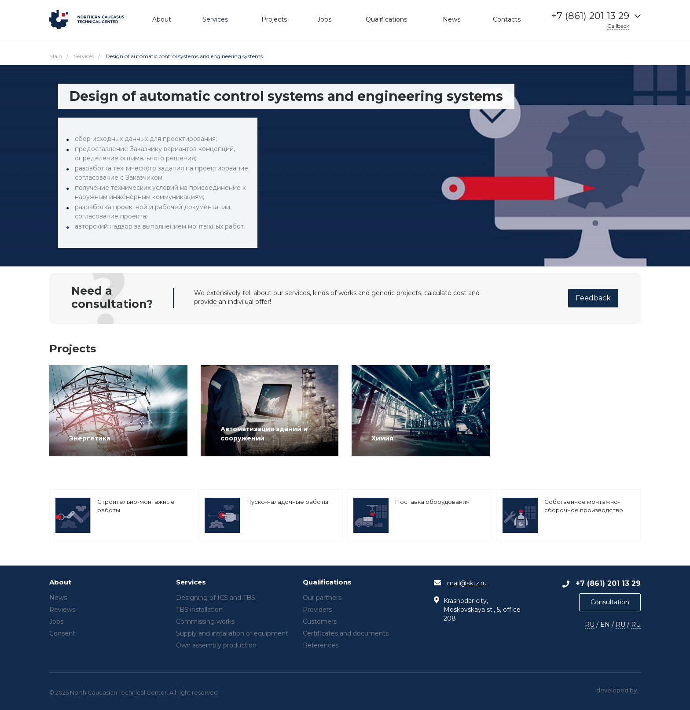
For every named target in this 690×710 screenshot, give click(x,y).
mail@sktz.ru (467, 583)
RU (590, 625)
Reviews (62, 610)
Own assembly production (216, 645)
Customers (320, 621)
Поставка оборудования (432, 501)
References (320, 645)
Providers (317, 610)
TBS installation (199, 610)
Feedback (593, 298)
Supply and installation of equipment (232, 633)
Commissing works (205, 621)
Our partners (322, 598)
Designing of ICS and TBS (215, 598)
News (58, 598)
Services (191, 582)
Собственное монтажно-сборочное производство (583, 505)
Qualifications (327, 582)
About (60, 582)
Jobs (56, 621)
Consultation (610, 602)
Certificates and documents (346, 633)
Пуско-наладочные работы (287, 501)
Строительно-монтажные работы (136, 505)
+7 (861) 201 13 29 (590, 15)
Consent (62, 633)
